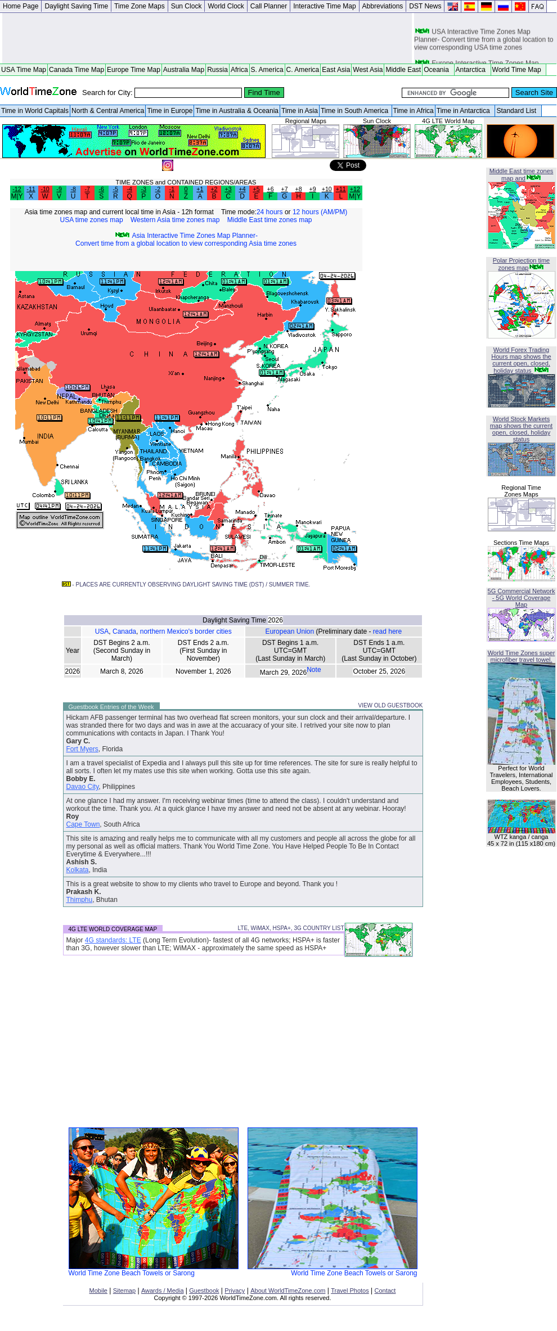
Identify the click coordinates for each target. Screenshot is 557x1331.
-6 (101, 189)
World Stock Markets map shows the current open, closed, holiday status (521, 429)
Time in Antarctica (465, 111)
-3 (143, 189)
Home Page (20, 6)
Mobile (98, 1290)
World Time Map (518, 70)
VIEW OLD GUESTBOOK (390, 705)
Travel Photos (350, 1290)
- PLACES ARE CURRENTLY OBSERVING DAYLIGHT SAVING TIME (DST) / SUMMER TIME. (186, 584)
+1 (199, 189)
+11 (341, 189)
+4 (242, 189)
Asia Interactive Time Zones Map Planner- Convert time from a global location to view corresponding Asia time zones (186, 239)
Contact (385, 1290)
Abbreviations (382, 6)
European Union (289, 631)
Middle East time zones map (269, 220)
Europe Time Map (133, 70)
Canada (124, 631)
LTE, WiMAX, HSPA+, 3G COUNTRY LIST (290, 928)
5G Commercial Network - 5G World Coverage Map (521, 598)
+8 (298, 189)
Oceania (438, 70)
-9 (58, 189)
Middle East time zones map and (521, 175)
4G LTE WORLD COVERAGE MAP (113, 929)
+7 (284, 189)
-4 (129, 189)
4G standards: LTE (113, 940)
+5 (256, 189)
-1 (171, 189)
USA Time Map (23, 70)
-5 (115, 189)
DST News (425, 6)
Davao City (82, 787)
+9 (312, 189)
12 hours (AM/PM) (320, 212)
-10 (45, 189)
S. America (267, 70)
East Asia (336, 70)
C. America (303, 70)
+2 (213, 189)
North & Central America (107, 111)
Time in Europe (169, 111)
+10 (327, 189)
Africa (239, 70)
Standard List (518, 111)
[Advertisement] (207, 38)
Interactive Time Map (324, 6)
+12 (355, 189)
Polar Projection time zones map (521, 264)
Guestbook (204, 1290)
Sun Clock (186, 6)
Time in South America (355, 111)
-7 (86, 189)
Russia (217, 70)
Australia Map (183, 70)
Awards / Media (162, 1290)
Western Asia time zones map (175, 220)
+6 (270, 189)
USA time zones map (91, 220)
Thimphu (79, 900)
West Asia (368, 70)
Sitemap (124, 1290)
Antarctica (472, 70)
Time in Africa (413, 111)
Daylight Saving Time (76, 6)
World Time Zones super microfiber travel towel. (521, 656)
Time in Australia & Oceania (236, 111)
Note (314, 670)
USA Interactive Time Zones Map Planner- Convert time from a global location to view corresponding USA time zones (483, 43)
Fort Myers (82, 749)
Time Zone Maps (139, 6)
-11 (30, 189)
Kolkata (77, 870)
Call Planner (268, 6)
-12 (16, 189)
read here (387, 631)
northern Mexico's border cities (186, 631)
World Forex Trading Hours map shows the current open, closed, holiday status (521, 360)
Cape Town (83, 824)
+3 (227, 189)
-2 (157, 189)
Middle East (403, 70)
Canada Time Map (76, 70)
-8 (72, 189)
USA (102, 631)
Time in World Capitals (35, 111)
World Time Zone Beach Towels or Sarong (154, 1270)
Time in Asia (299, 111)
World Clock (226, 6)
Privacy (234, 1290)
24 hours (270, 212)
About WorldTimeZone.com (287, 1290)
